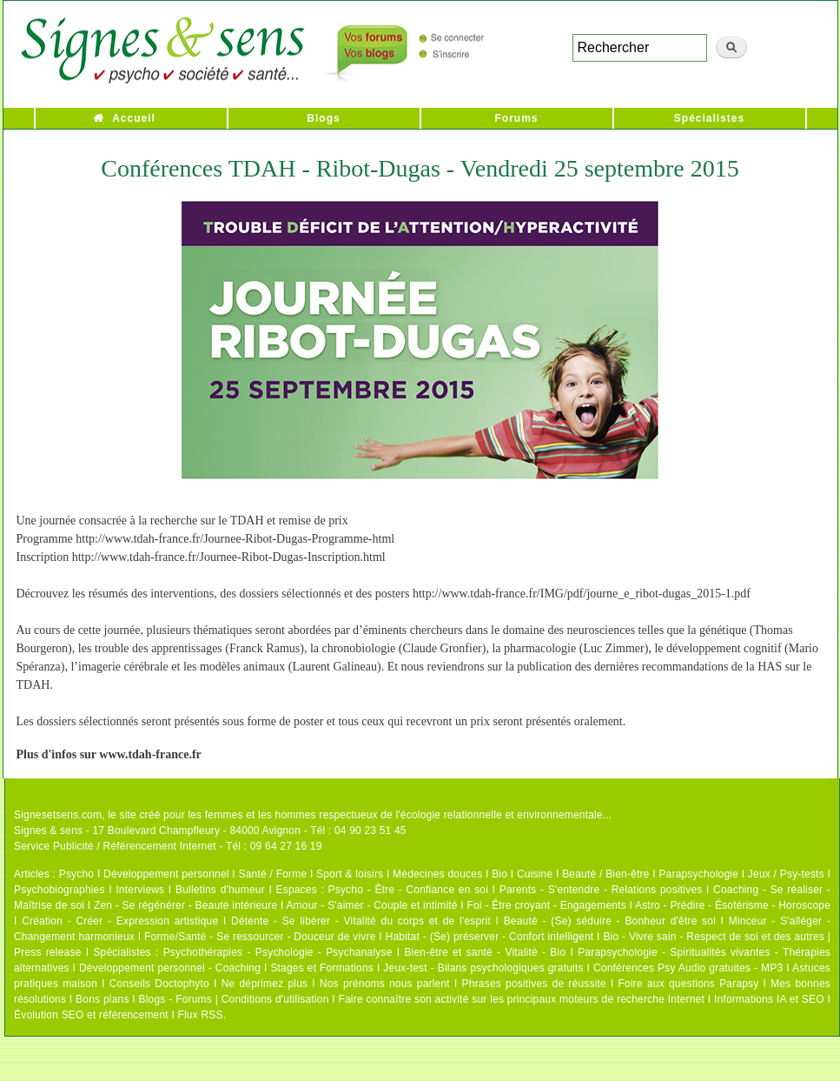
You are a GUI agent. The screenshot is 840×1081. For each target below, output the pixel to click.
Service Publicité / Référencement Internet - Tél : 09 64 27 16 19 (168, 846)
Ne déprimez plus (265, 984)
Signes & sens (48, 830)
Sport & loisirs (349, 874)
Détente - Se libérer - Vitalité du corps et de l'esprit (361, 921)
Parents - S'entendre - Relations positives (601, 890)
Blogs (323, 118)
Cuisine (534, 874)
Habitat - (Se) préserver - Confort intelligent (490, 937)
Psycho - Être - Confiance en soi (408, 890)
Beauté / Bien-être (605, 874)
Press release (48, 952)
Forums (516, 118)
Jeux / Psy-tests (786, 874)
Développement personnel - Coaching (170, 968)
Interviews (140, 890)
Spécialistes (709, 118)
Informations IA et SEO (769, 999)
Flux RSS (199, 1015)
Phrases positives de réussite (534, 984)
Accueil (133, 118)
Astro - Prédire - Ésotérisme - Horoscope (732, 905)
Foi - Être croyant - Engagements (545, 905)
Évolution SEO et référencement (91, 1015)
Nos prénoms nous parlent (385, 984)
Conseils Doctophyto (159, 984)
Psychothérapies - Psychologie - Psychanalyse (278, 952)
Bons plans (102, 999)
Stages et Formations (322, 968)
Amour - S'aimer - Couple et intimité (371, 905)
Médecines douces (437, 874)
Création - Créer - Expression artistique (120, 921)
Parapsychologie (698, 874)
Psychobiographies (59, 890)
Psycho (77, 874)
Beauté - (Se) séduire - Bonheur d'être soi (610, 921)
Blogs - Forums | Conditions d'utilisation (234, 999)
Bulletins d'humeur (220, 890)
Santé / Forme (273, 874)
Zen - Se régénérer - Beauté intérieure (185, 905)
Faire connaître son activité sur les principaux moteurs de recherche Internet (521, 999)
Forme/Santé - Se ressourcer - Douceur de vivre (260, 937)
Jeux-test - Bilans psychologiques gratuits (483, 968)
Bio (499, 874)
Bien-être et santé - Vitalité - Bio (485, 952)
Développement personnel (166, 874)
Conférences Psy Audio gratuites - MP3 (688, 968)
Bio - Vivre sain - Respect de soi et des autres (713, 937)
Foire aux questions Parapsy (688, 984)
